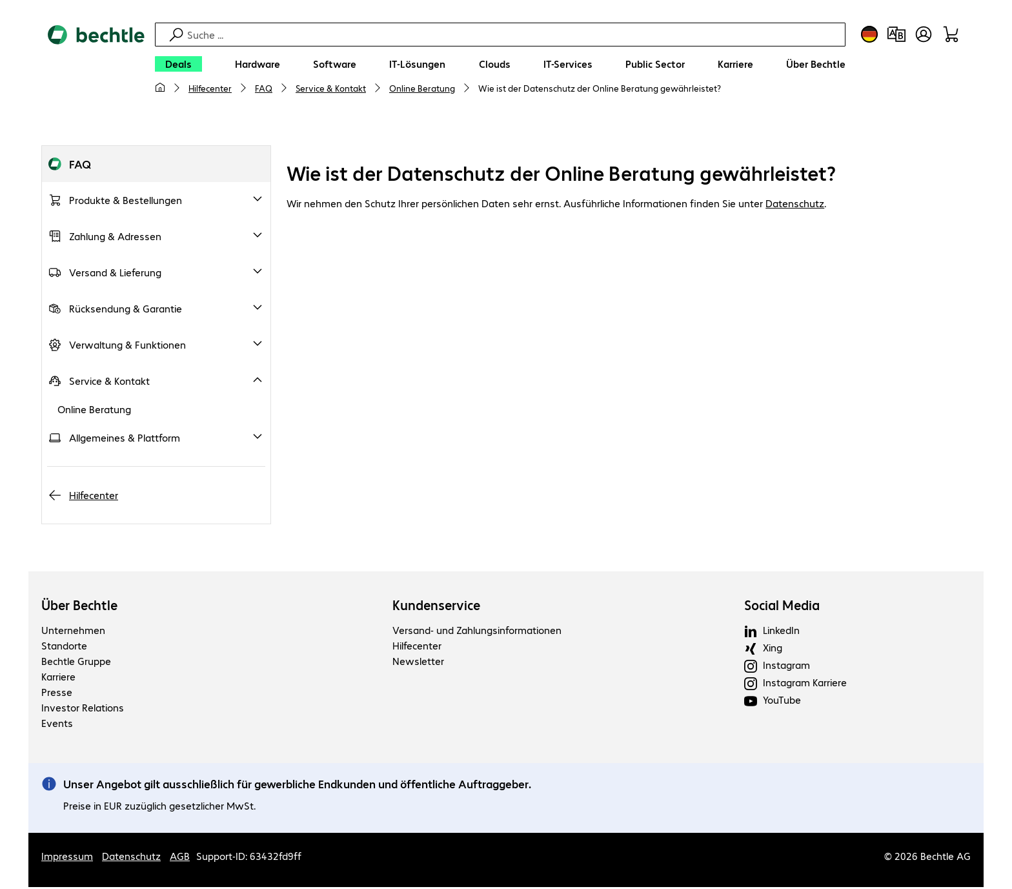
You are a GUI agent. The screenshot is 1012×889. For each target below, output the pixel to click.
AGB (180, 857)
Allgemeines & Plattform (124, 439)
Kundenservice (436, 607)
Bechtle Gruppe (76, 662)
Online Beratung (422, 88)
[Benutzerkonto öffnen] (924, 34)
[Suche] (514, 34)
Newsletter (418, 662)
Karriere (58, 678)
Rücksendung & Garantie (125, 310)
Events (57, 724)
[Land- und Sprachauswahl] (869, 34)
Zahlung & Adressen (115, 238)
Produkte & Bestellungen (125, 202)
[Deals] (178, 64)
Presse (56, 693)
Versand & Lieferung (115, 274)
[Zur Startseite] (96, 65)
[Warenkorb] (950, 34)
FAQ (263, 88)
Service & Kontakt (331, 88)
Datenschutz (794, 205)
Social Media (782, 607)
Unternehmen (73, 632)
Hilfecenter (210, 88)
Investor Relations (82, 709)
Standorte (64, 647)
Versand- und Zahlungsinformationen (477, 632)
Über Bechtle (79, 607)
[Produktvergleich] (896, 34)
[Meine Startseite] (160, 88)
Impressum (67, 857)
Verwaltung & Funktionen (127, 346)
